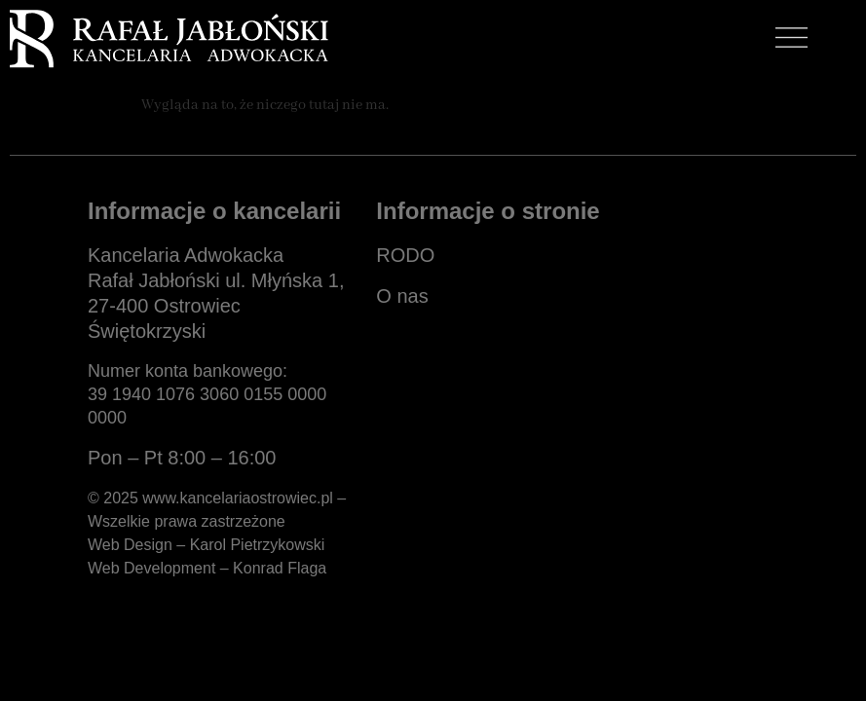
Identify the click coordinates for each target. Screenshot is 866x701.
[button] (792, 41)
